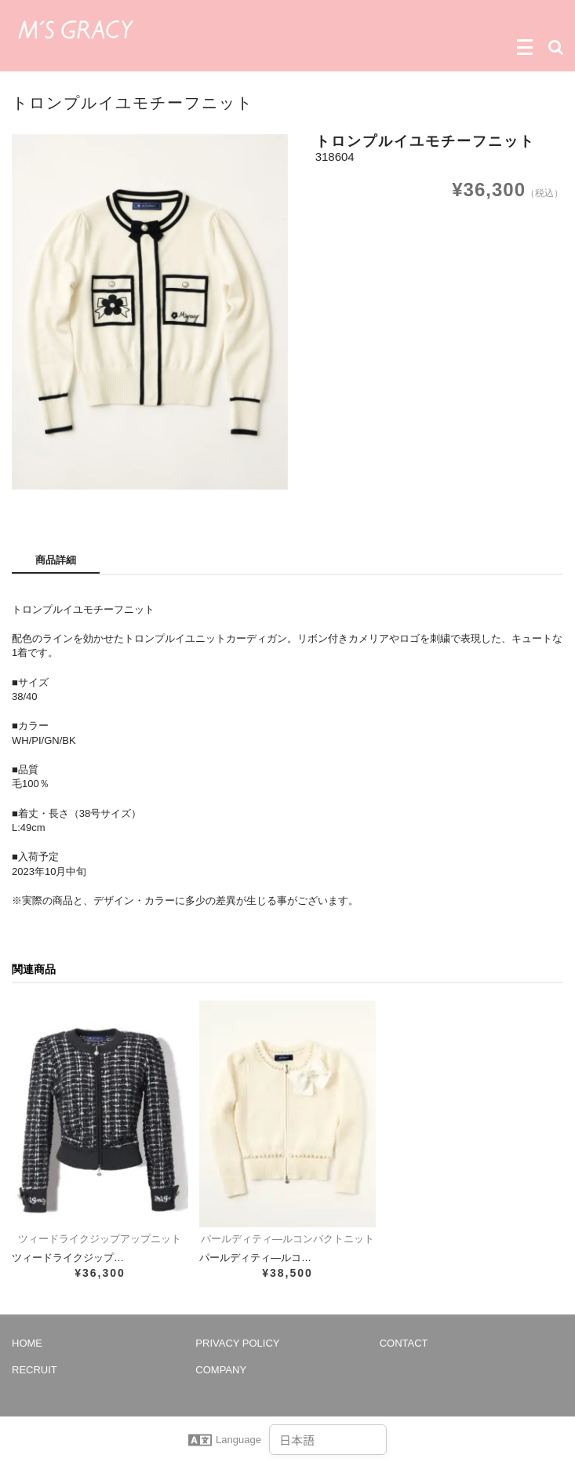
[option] (150, 312)
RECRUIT (34, 1370)
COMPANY (220, 1370)
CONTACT (404, 1343)
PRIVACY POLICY (237, 1343)
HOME (27, 1343)
